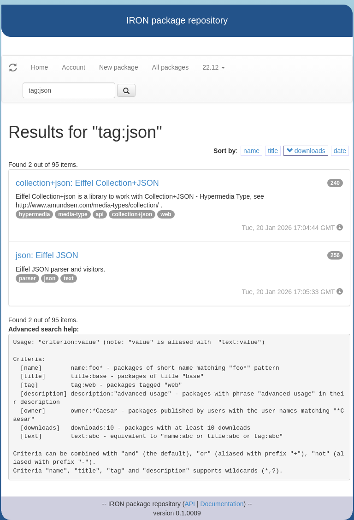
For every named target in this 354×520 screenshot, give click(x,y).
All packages (170, 67)
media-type (72, 214)
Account (73, 67)
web (165, 214)
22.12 (213, 67)
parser (27, 278)
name (251, 150)
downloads (305, 150)
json (50, 278)
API (189, 504)
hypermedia (34, 214)
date (340, 150)
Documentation (221, 504)
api (100, 214)
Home (39, 67)
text (68, 278)
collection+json (132, 214)
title (273, 150)
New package (118, 67)
